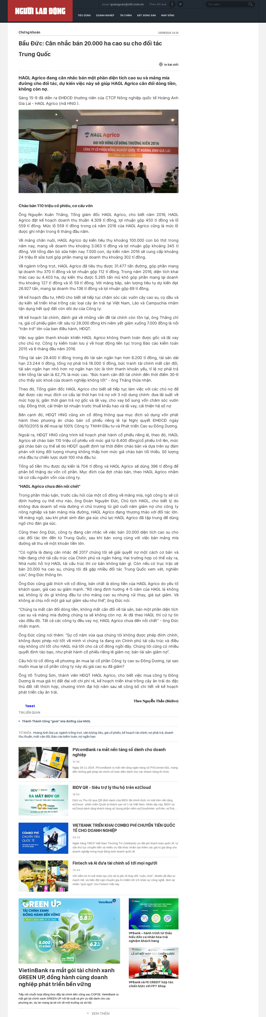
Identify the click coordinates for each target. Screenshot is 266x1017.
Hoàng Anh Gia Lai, (46, 733)
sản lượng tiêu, (93, 733)
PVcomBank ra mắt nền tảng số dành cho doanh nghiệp (119, 752)
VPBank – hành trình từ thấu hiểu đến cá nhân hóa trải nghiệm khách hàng (150, 937)
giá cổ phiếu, (113, 733)
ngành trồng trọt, (71, 733)
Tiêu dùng (84, 15)
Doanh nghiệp (105, 15)
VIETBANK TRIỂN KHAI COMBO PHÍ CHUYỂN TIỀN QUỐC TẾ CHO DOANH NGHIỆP (124, 828)
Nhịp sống (167, 15)
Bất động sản (146, 15)
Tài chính (126, 15)
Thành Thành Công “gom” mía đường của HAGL (56, 721)
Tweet (30, 706)
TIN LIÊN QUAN (29, 712)
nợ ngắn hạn (87, 737)
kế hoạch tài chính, (135, 733)
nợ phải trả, (156, 733)
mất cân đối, (42, 737)
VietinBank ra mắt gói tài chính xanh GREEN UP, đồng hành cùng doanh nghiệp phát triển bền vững (67, 977)
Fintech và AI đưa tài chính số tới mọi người (115, 863)
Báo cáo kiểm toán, (64, 737)
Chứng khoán (29, 32)
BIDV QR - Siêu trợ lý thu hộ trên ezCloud (112, 787)
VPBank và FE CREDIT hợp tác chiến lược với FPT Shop (151, 984)
